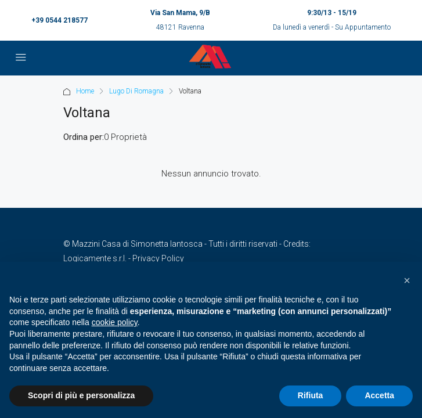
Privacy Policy (158, 258)
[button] (407, 280)
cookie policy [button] (115, 322)
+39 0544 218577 (59, 20)
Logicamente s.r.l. (95, 258)
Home (85, 91)
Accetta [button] (379, 395)
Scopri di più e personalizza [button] (81, 395)
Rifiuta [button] (310, 395)
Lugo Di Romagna (136, 91)
